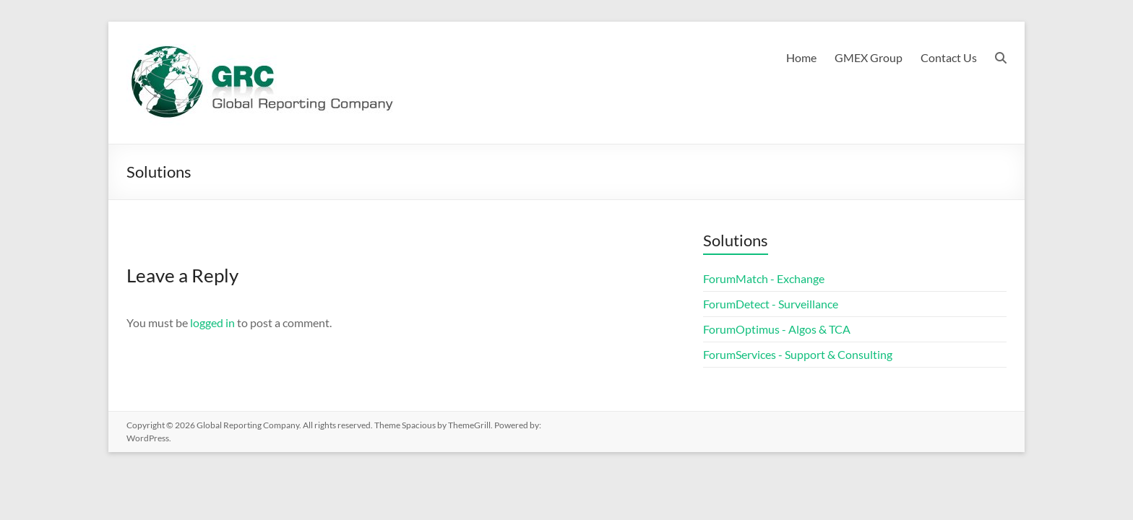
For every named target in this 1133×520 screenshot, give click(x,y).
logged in (212, 322)
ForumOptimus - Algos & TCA (776, 329)
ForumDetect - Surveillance (770, 304)
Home (801, 57)
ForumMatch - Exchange (763, 278)
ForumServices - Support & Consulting (797, 354)
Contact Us (949, 57)
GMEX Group (868, 57)
